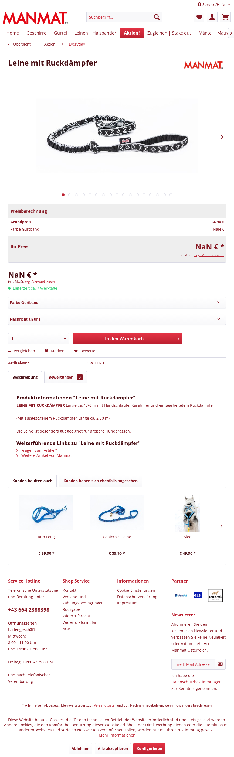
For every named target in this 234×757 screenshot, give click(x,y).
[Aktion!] (132, 33)
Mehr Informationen (117, 735)
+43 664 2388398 (28, 609)
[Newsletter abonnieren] (220, 664)
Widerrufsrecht (76, 615)
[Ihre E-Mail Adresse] (193, 664)
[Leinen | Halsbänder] (95, 33)
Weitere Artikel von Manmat (44, 455)
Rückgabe (71, 609)
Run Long (46, 536)
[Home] (13, 33)
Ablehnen (80, 748)
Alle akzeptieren (113, 748)
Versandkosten (105, 705)
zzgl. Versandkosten (209, 255)
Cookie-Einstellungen (136, 590)
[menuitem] (124, 20)
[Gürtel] (60, 33)
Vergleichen (21, 350)
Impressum (127, 602)
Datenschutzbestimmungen (196, 681)
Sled (188, 536)
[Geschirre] (36, 33)
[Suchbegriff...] (124, 17)
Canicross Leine (117, 536)
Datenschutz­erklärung (137, 596)
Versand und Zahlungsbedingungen (83, 600)
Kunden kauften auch (32, 480)
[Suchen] (156, 17)
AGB (66, 628)
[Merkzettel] (199, 17)
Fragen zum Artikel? (36, 450)
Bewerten (86, 350)
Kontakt (69, 590)
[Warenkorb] (225, 17)
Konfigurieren (149, 748)
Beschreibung (25, 377)
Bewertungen (66, 377)
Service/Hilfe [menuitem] (212, 4)
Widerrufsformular (80, 622)
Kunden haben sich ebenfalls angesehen (100, 480)
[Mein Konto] (212, 17)
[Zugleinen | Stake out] (169, 33)
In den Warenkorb (142, 338)
